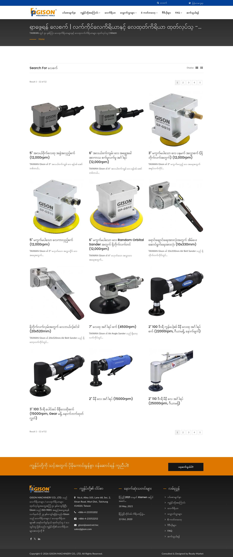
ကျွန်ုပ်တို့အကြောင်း (90, 12)
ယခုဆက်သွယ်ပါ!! (188, 465)
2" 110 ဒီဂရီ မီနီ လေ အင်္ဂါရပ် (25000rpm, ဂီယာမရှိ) (165, 401)
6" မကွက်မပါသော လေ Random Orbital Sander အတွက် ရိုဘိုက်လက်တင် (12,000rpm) (116, 244)
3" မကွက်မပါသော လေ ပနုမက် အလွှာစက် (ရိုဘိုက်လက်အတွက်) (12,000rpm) (175, 155)
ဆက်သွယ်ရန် (192, 12)
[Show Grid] (197, 67)
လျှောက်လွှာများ (128, 12)
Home (42, 39)
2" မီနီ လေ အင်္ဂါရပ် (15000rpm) (111, 399)
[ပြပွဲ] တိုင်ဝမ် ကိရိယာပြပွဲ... (132, 512)
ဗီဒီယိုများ (166, 12)
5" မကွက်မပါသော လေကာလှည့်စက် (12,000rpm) (51, 242)
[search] (158, 2)
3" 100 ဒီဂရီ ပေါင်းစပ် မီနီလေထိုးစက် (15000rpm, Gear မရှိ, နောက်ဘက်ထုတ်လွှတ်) (57, 413)
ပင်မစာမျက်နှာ (69, 12)
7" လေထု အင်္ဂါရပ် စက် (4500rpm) (112, 327)
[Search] (173, 2)
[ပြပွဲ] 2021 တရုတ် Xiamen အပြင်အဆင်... (136, 497)
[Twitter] (35, 537)
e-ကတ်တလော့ (149, 12)
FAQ (178, 12)
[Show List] (201, 67)
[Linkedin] (39, 537)
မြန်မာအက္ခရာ (197, 3)
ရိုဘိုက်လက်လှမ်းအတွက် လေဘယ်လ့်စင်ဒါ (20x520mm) (54, 329)
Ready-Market (196, 552)
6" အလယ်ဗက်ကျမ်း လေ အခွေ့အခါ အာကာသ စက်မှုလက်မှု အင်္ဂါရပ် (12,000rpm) (110, 157)
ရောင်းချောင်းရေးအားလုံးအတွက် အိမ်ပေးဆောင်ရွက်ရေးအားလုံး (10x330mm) (172, 242)
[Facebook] (31, 537)
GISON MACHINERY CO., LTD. (65, 552)
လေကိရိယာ (110, 12)
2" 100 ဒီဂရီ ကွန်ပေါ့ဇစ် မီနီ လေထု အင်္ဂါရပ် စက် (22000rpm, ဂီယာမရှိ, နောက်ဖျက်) (174, 329)
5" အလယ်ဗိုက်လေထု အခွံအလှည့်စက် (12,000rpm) (52, 155)
